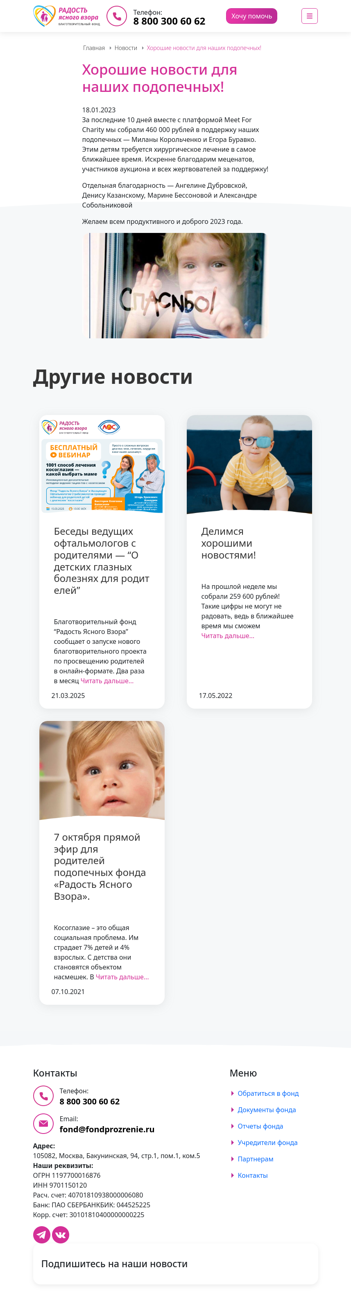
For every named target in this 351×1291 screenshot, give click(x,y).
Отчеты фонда (260, 1126)
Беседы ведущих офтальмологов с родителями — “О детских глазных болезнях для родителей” (101, 560)
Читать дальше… (107, 680)
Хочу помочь (251, 16)
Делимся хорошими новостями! (229, 542)
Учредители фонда (268, 1142)
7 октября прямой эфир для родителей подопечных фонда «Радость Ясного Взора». (100, 866)
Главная (94, 48)
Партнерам (256, 1158)
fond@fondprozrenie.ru (107, 1129)
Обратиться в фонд (268, 1093)
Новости (126, 48)
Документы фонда (267, 1109)
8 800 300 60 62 (169, 20)
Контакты (253, 1175)
